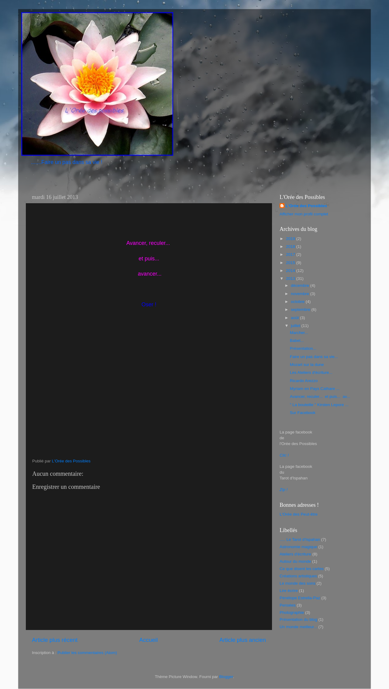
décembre (300, 285)
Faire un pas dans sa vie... (314, 356)
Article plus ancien (242, 640)
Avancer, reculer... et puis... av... (320, 396)
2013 (291, 278)
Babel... (297, 340)
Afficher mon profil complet (304, 214)
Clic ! (284, 455)
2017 (291, 254)
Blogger (226, 676)
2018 (291, 246)
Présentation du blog (298, 619)
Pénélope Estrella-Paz (300, 598)
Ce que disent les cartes (302, 568)
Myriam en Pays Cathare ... (315, 388)
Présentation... (303, 348)
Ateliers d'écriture (295, 554)
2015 (291, 262)
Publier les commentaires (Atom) (87, 652)
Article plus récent (54, 640)
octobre (298, 301)
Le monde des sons (297, 583)
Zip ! (283, 489)
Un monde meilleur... (298, 627)
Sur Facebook (302, 412)
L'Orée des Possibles (306, 206)
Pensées (288, 605)
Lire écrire (289, 590)
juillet (296, 325)
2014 (291, 270)
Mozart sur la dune (307, 364)
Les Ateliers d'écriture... (311, 372)
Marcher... (299, 332)
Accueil (148, 640)
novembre (300, 293)
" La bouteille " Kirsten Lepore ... (319, 404)
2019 (291, 238)
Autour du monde (295, 561)
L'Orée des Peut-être (299, 514)
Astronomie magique (298, 547)
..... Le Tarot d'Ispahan (300, 539)
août (295, 317)
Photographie (292, 612)
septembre (301, 309)
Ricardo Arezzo (304, 380)
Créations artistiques (298, 576)
